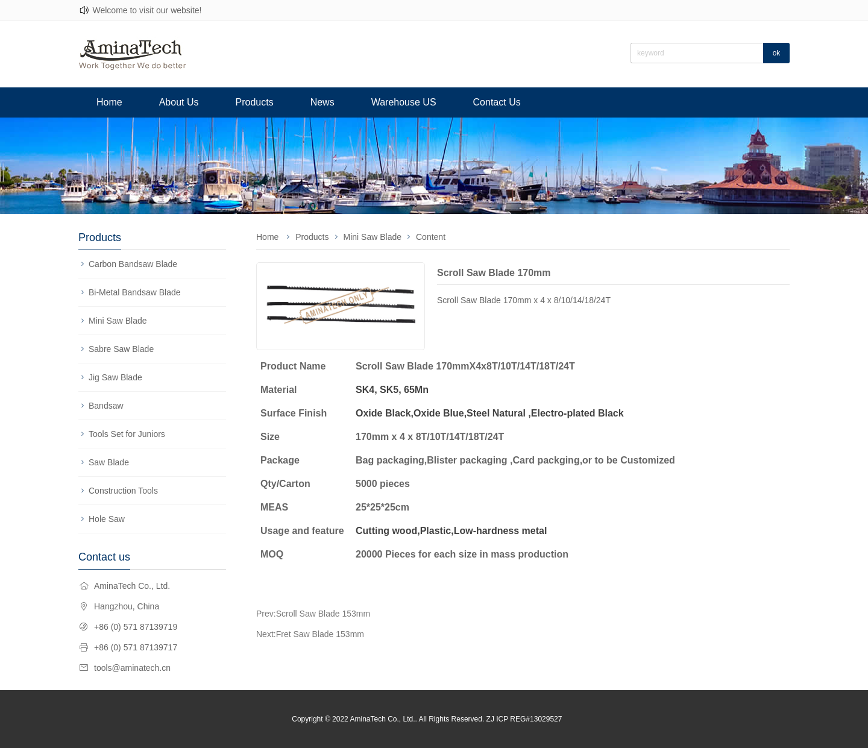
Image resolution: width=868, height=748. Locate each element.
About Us (179, 102)
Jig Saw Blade (115, 377)
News (322, 102)
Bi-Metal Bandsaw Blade (135, 292)
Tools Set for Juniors (127, 434)
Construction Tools (123, 490)
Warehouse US (403, 102)
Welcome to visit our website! (146, 10)
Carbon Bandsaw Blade (133, 264)
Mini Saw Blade (118, 320)
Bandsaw (106, 405)
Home (109, 102)
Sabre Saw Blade (121, 349)
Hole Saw (107, 519)
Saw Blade (109, 462)
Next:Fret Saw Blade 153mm (310, 634)
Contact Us (497, 102)
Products (255, 102)
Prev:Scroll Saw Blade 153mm (313, 613)
